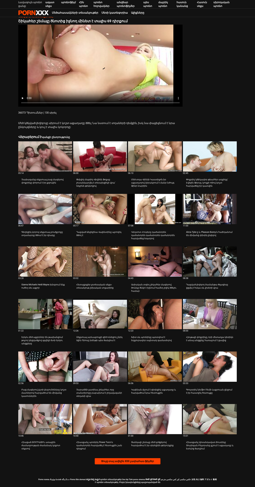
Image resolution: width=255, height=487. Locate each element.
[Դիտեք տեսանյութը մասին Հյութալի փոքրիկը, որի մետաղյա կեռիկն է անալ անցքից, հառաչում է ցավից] (210, 314)
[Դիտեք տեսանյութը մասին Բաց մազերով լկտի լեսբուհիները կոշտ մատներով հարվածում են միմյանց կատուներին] (45, 366)
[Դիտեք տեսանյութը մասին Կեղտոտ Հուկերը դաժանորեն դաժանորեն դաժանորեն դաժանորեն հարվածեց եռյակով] (155, 209)
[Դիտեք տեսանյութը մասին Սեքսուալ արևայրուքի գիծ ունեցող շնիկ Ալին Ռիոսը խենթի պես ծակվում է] (100, 314)
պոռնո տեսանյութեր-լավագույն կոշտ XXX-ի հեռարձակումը (33, 12)
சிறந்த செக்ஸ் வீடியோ (60, 479)
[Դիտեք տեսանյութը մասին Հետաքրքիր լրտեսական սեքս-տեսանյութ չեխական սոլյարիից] (100, 261)
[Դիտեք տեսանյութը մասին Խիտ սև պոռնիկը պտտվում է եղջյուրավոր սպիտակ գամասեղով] (155, 314)
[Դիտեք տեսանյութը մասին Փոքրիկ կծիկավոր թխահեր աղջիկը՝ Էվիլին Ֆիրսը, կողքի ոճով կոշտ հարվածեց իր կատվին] (210, 156)
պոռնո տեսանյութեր (111, 479)
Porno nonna (43, 479)
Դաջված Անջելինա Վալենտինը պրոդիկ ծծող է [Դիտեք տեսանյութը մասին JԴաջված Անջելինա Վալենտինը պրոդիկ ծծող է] (98, 234)
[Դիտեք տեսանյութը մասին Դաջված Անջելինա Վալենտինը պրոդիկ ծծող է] (100, 209)
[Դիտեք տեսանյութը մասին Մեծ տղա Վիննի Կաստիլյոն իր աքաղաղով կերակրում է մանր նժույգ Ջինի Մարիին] (155, 156)
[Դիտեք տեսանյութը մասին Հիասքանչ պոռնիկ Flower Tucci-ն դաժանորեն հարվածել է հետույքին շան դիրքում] (100, 419)
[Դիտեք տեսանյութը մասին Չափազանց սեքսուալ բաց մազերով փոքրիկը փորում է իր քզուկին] (45, 156)
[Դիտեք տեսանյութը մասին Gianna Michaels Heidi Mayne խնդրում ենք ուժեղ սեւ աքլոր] (45, 261)
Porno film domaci (78, 479)
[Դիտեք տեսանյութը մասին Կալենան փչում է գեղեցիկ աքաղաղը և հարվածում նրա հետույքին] (155, 366)
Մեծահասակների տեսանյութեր (75, 12)
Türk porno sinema (137, 479)
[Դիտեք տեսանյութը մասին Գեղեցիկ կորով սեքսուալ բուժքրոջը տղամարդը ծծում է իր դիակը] (45, 209)
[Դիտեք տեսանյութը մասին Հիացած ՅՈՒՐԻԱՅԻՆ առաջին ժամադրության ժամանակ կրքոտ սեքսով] (45, 419)
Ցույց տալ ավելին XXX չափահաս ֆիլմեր (127, 461)
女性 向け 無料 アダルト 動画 (204, 479)
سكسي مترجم (166, 479)
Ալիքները (137, 12)
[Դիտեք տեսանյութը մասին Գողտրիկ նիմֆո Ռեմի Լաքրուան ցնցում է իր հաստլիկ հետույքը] (210, 366)
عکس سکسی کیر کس (182, 479)
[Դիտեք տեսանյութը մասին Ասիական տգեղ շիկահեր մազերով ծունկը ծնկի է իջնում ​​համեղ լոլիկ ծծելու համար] (155, 261)
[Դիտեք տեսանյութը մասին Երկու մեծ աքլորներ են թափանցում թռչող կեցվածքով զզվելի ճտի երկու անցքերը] (45, 314)
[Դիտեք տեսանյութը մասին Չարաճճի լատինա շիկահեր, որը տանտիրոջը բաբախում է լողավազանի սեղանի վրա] (100, 366)
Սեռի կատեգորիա (114, 12)
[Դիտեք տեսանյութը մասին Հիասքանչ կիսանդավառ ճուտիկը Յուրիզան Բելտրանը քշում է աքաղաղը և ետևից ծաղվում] (210, 419)
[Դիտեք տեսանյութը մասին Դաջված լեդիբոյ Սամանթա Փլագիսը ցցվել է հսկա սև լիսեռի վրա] (210, 261)
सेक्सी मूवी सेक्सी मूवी (152, 479)
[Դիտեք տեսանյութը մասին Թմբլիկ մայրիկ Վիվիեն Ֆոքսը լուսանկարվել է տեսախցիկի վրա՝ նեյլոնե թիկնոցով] (100, 156)
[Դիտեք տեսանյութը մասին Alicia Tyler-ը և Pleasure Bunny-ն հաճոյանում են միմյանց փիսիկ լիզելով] (210, 209)
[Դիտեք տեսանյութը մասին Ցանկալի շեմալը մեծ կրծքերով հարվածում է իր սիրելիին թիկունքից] (155, 419)
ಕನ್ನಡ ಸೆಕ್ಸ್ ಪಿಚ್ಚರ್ (93, 479)
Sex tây (125, 479)
